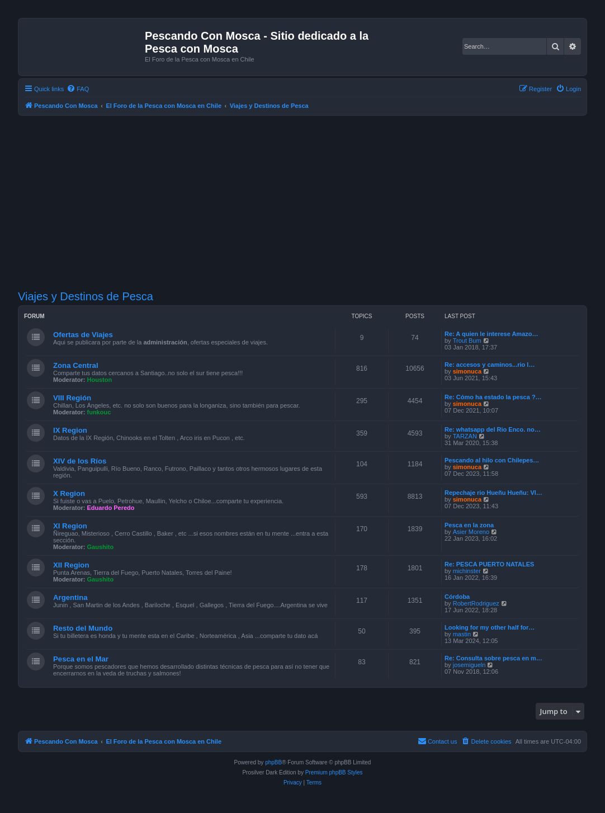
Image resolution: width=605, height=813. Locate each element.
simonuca (467, 371)
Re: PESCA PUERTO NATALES (489, 564)
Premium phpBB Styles (334, 772)
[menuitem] (78, 89)
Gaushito (100, 546)
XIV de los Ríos (79, 461)
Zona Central (75, 365)
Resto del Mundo (82, 628)
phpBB (273, 762)
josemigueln (469, 664)
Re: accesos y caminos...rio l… (490, 364)
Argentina (70, 597)
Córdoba (457, 596)
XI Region (70, 526)
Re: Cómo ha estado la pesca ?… (493, 397)
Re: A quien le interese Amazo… (491, 333)
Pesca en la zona (469, 525)
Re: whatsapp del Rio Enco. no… (493, 429)
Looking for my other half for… (490, 627)
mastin (462, 634)
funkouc (99, 412)
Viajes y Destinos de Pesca (85, 296)
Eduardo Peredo (111, 507)
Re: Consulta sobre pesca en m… (493, 658)
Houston (99, 379)
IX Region (70, 430)
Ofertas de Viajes (83, 334)
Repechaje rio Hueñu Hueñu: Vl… (493, 492)
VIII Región (72, 398)
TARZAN (465, 436)
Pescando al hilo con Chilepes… (492, 460)
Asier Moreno (471, 531)
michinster (467, 571)
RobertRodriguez (476, 603)
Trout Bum (467, 340)
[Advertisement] (311, 203)
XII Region (71, 565)
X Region (69, 493)
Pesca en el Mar (80, 659)
